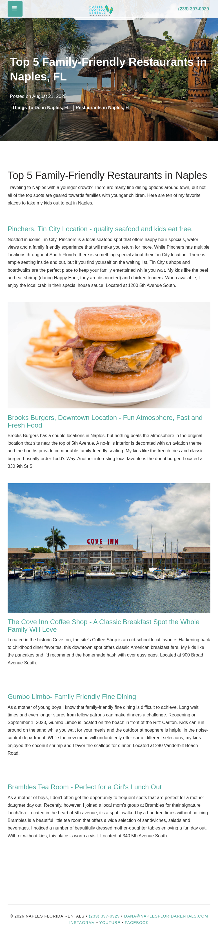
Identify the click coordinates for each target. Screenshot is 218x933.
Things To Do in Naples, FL (41, 107)
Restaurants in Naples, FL (103, 107)
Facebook (137, 922)
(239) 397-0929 (193, 8)
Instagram (82, 922)
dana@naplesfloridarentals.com (166, 916)
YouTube (110, 922)
